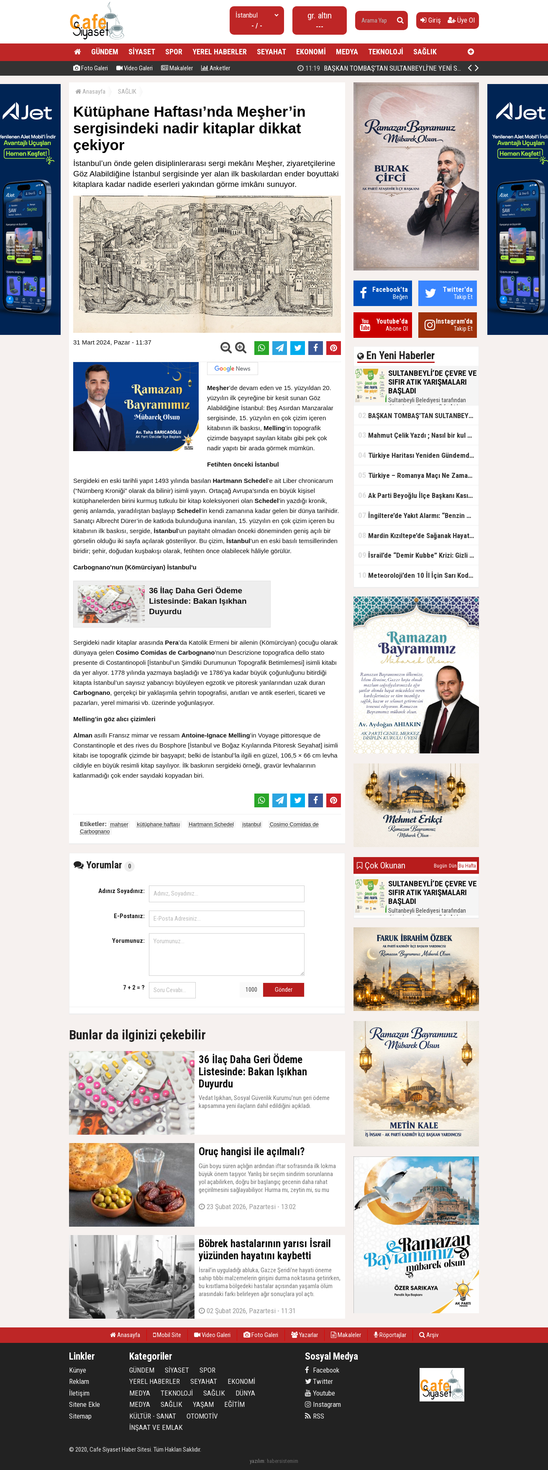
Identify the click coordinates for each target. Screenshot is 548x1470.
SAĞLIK (425, 51)
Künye (77, 1370)
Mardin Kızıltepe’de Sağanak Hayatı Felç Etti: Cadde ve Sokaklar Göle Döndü (418, 535)
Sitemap (80, 1416)
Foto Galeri (90, 68)
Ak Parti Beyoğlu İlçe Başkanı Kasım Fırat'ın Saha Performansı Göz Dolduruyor (418, 495)
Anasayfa (90, 91)
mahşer (119, 824)
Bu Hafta (467, 866)
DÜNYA (245, 1393)
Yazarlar (304, 1335)
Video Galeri (134, 68)
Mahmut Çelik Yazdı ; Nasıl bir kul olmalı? (418, 435)
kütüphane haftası (158, 824)
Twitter (319, 1381)
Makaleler (177, 68)
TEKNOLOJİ (385, 51)
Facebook (322, 1370)
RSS (314, 1416)
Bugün (440, 866)
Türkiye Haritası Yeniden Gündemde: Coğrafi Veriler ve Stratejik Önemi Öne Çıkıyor (418, 455)
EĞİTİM (234, 1404)
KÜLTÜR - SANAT (152, 1416)
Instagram (323, 1404)
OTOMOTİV (202, 1416)
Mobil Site (167, 1335)
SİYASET (141, 51)
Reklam (79, 1381)
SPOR (173, 51)
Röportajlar (390, 1335)
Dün (453, 866)
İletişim (79, 1393)
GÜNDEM (104, 51)
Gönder (283, 989)
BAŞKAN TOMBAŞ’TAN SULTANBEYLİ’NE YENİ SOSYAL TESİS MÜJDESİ (409, 68)
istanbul (251, 824)
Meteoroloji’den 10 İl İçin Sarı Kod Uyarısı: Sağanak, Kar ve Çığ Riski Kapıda (418, 575)
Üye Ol (461, 20)
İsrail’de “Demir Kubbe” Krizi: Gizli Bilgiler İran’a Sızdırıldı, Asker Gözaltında (418, 555)
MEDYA (347, 51)
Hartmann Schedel (211, 824)
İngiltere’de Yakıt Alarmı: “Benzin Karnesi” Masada (418, 515)
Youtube (320, 1393)
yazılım (257, 1461)
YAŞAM (203, 1404)
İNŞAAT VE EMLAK (156, 1427)
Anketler (215, 68)
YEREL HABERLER (219, 51)
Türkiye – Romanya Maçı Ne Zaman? (416, 475)
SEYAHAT (271, 51)
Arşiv (428, 1335)
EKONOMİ (311, 51)
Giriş (430, 20)
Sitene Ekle (84, 1404)
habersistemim (282, 1461)
